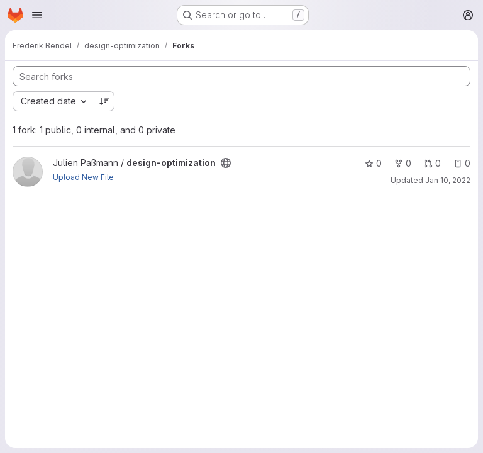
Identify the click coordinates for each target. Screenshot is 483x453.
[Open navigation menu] (37, 15)
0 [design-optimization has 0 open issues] (461, 163)
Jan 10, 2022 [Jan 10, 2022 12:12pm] (447, 180)
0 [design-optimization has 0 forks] (402, 163)
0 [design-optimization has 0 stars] (373, 163)
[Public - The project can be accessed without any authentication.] (226, 163)
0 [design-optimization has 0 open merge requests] (432, 163)
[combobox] (53, 101)
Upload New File (83, 177)
